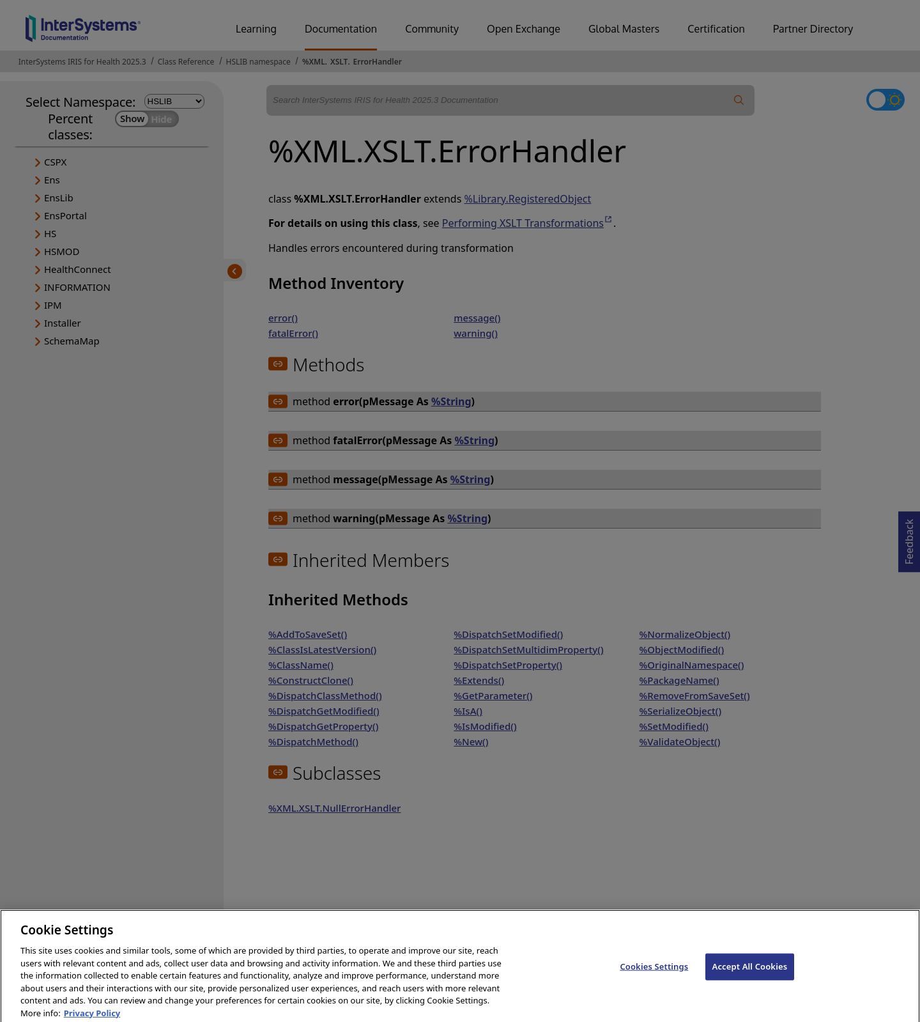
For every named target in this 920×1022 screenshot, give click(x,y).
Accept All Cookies (750, 974)
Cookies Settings (654, 974)
